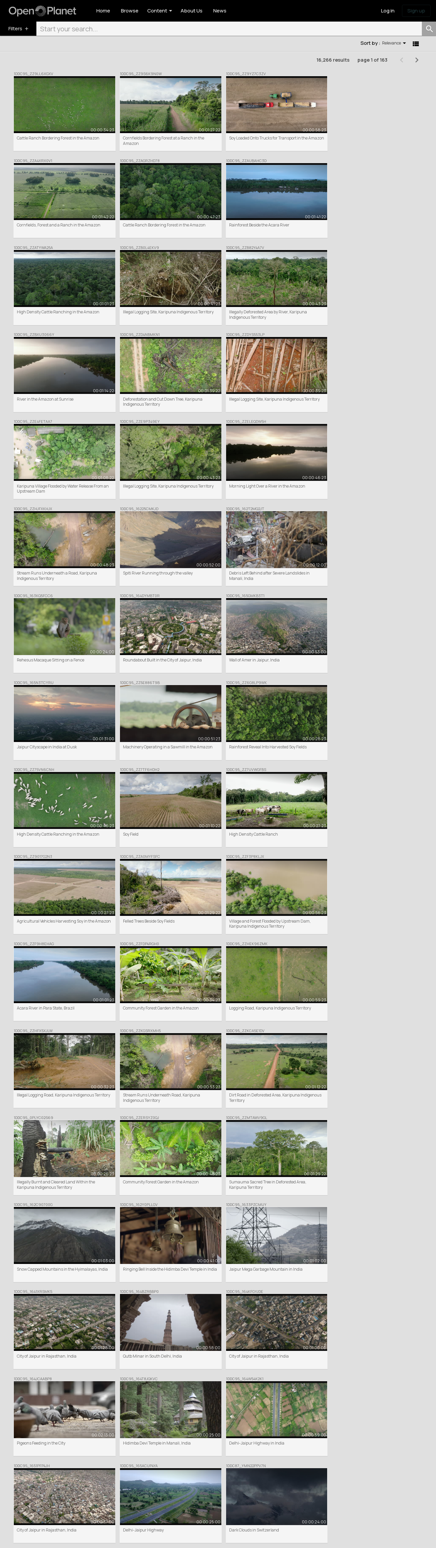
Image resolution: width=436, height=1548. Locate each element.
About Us (229, 1469)
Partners (229, 1481)
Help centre (231, 1488)
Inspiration (313, 1475)
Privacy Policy (110, 1538)
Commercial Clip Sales (159, 1481)
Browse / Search (153, 1469)
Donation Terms (141, 1538)
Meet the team (234, 1475)
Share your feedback (321, 1481)
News (308, 1469)
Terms (63, 1538)
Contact (228, 1494)
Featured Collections (158, 1475)
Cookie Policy (83, 1538)
